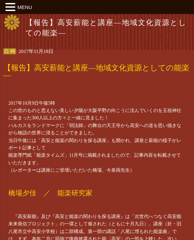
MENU (24, 7)
